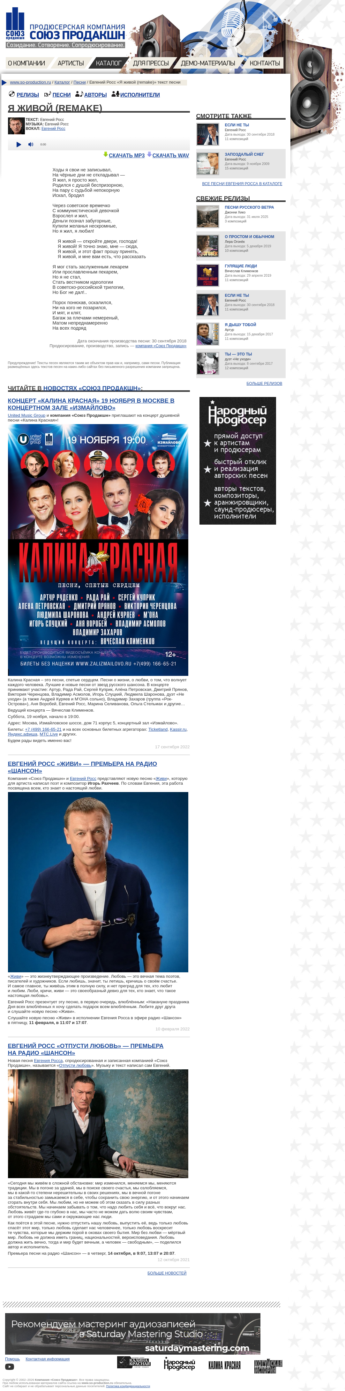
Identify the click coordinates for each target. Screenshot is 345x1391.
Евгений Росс (53, 128)
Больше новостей (166, 1273)
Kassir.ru (178, 729)
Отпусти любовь (75, 1065)
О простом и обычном (249, 237)
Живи (161, 778)
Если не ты (237, 125)
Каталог (62, 82)
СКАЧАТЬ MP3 (123, 155)
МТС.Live (49, 734)
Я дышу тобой (240, 325)
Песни (79, 82)
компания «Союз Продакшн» (160, 346)
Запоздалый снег (244, 154)
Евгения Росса (48, 1060)
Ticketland (158, 729)
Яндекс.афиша (22, 734)
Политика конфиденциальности (128, 1386)
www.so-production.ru (30, 82)
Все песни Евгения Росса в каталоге (242, 184)
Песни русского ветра (249, 207)
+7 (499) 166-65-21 (43, 729)
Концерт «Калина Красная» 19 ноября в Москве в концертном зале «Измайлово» (91, 404)
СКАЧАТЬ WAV (167, 155)
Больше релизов (264, 383)
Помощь (12, 1359)
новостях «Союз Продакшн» (92, 388)
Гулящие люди (241, 266)
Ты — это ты (238, 354)
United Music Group (27, 415)
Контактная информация (48, 1359)
